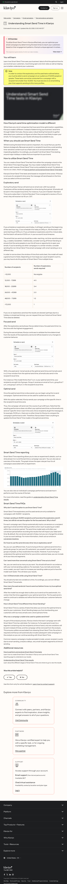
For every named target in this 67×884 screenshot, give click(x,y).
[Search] (56, 2)
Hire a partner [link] (20, 751)
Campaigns (16, 18)
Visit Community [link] (21, 720)
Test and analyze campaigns (44, 18)
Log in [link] (17, 790)
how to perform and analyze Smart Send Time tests (43, 170)
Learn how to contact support (43, 684)
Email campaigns (28, 18)
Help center (7, 18)
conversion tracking (11, 539)
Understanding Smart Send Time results (19, 660)
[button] (33, 212)
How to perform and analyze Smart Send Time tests (23, 652)
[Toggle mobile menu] (62, 8)
